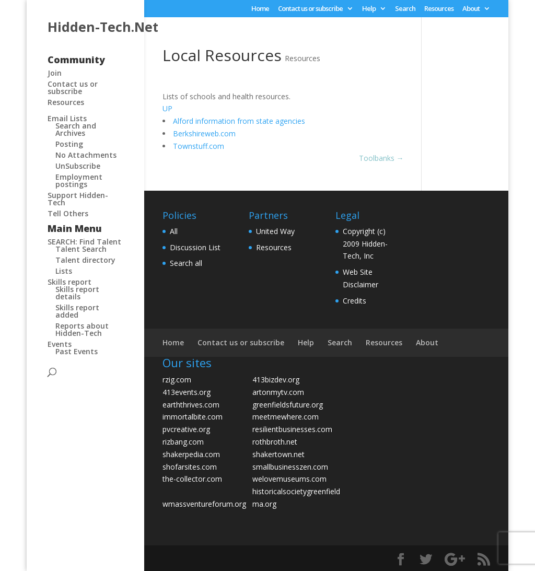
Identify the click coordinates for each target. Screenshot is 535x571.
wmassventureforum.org (204, 504)
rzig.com (176, 379)
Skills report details (77, 292)
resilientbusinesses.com (292, 429)
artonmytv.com (278, 392)
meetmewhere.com (285, 417)
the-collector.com (192, 479)
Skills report (69, 282)
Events (60, 344)
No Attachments (86, 155)
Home (260, 9)
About (471, 9)
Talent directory (85, 260)
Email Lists (67, 118)
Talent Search (81, 249)
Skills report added (77, 311)
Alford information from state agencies (239, 121)
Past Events (76, 351)
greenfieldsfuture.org (287, 405)
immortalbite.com (192, 417)
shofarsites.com (189, 467)
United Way (275, 231)
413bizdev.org (275, 379)
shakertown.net (278, 454)
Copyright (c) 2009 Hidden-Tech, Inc (365, 243)
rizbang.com (183, 442)
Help (369, 9)
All (174, 231)
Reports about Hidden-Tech (82, 329)
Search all (186, 263)
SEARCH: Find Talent (84, 242)
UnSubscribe (77, 166)
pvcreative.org (186, 429)
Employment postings (78, 180)
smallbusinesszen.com (290, 467)
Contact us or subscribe (310, 9)
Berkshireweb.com (204, 133)
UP (167, 108)
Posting (69, 144)
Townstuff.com (198, 146)
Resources (438, 9)
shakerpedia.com (191, 454)
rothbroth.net (274, 442)
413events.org (186, 392)
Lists (63, 271)
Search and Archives (75, 129)
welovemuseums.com (289, 479)
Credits (354, 301)
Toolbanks (381, 158)
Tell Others (68, 213)
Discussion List (195, 247)
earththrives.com (190, 405)
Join (55, 73)
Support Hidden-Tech (78, 198)
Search (405, 9)
